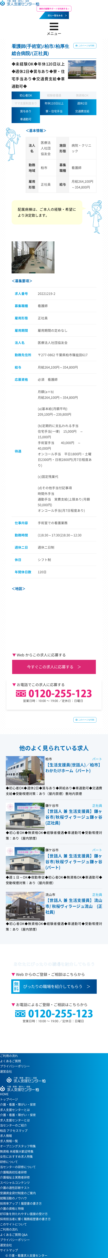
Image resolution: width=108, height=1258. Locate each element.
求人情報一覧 (9, 1141)
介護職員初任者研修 (13, 1172)
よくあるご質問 (10, 1061)
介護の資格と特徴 (12, 1208)
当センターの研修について (18, 1167)
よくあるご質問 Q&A (13, 1234)
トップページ (9, 1099)
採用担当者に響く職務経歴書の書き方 (25, 1219)
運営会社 (6, 1071)
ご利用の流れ (9, 1055)
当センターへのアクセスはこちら (52, 1037)
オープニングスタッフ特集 (18, 1146)
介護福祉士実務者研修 (15, 1177)
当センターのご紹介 (13, 1125)
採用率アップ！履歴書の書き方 (21, 1203)
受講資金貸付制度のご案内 (18, 1193)
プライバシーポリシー (15, 1066)
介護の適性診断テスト (15, 1187)
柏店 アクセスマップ (13, 1130)
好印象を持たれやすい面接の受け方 (24, 1214)
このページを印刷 (86, 45)
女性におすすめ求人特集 (16, 1156)
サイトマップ (9, 1250)
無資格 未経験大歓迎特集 (16, 1151)
